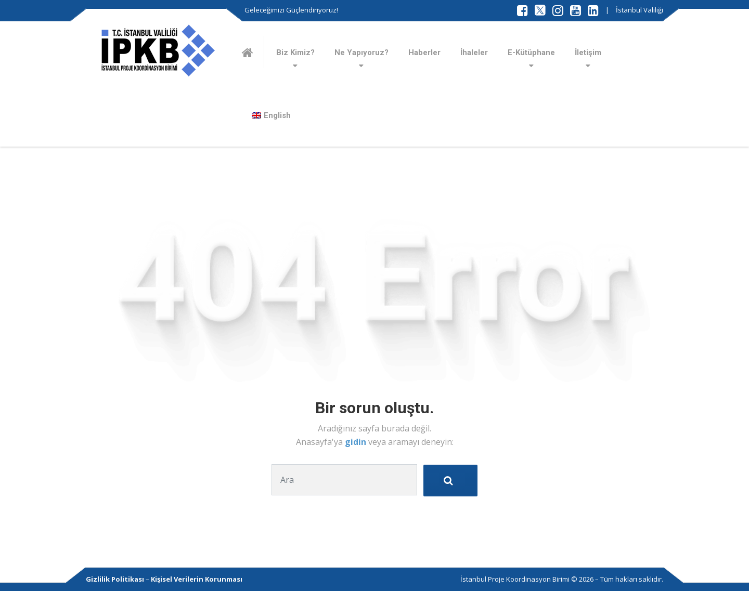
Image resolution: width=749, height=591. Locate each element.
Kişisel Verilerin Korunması (196, 579)
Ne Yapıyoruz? (361, 52)
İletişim (588, 52)
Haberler (424, 52)
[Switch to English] (271, 115)
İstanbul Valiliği (639, 10)
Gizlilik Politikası (115, 579)
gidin (356, 442)
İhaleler (474, 52)
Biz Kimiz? (295, 52)
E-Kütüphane (531, 52)
